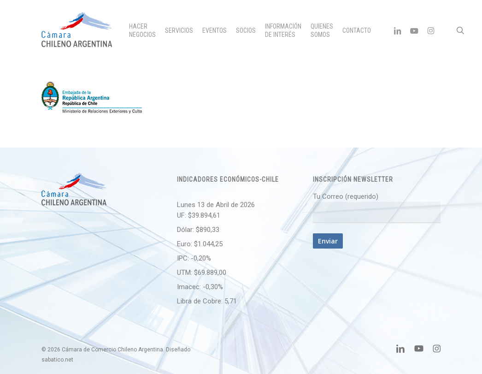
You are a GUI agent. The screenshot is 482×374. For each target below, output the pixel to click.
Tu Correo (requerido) (377, 207)
